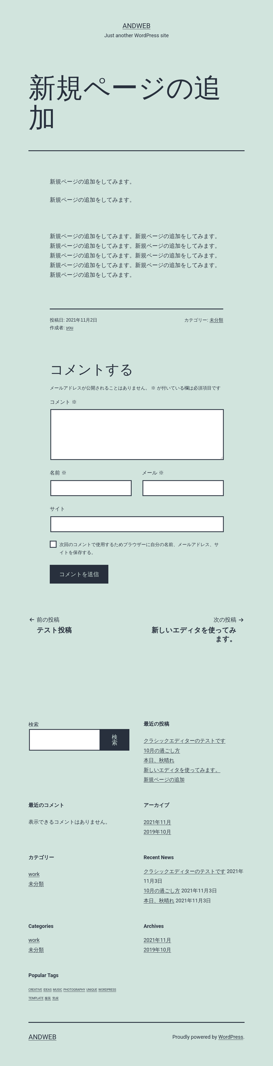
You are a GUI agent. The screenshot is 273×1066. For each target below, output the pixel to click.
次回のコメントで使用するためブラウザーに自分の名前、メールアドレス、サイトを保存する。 (139, 548)
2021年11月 (157, 822)
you (69, 327)
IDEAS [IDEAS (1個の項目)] (47, 990)
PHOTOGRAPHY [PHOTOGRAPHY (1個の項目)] (74, 990)
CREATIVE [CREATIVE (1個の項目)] (35, 990)
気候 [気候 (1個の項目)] (55, 998)
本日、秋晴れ (159, 760)
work (34, 874)
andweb (136, 26)
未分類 (216, 320)
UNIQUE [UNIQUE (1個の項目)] (91, 990)
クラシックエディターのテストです (185, 741)
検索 (33, 724)
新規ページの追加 (164, 779)
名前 (58, 473)
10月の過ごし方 (162, 750)
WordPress (230, 1037)
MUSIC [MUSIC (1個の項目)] (57, 990)
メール (153, 473)
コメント (63, 402)
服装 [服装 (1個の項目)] (48, 998)
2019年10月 (157, 832)
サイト (57, 509)
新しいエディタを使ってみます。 (182, 770)
